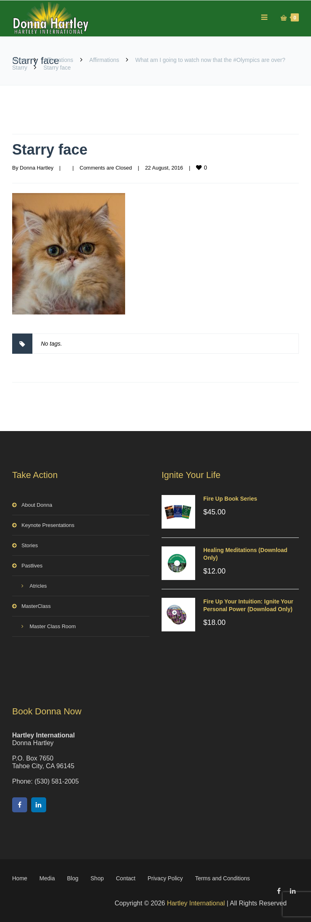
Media (47, 878)
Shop (97, 878)
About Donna (36, 505)
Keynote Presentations (48, 525)
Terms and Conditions (222, 878)
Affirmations (58, 60)
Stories (29, 545)
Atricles (38, 586)
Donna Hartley (36, 168)
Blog (73, 878)
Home (19, 60)
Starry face (49, 149)
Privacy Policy (165, 878)
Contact (125, 878)
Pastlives (32, 566)
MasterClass (36, 606)
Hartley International (196, 903)
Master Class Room (53, 626)
